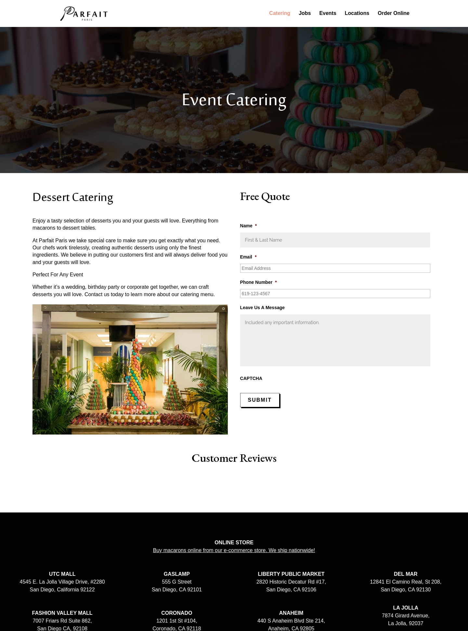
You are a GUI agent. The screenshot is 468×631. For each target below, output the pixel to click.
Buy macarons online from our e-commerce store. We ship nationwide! (234, 550)
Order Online (394, 13)
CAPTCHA (251, 378)
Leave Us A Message (262, 307)
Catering (279, 13)
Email (248, 256)
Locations (357, 13)
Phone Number (258, 282)
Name (248, 225)
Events (327, 13)
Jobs (305, 13)
